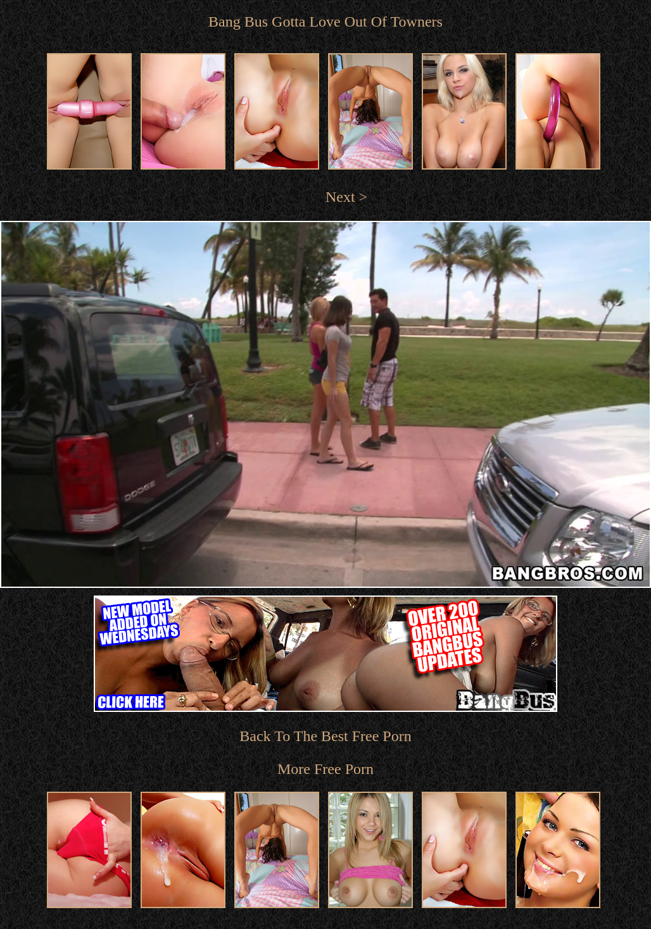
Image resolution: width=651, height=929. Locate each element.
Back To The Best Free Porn (325, 736)
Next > (346, 197)
